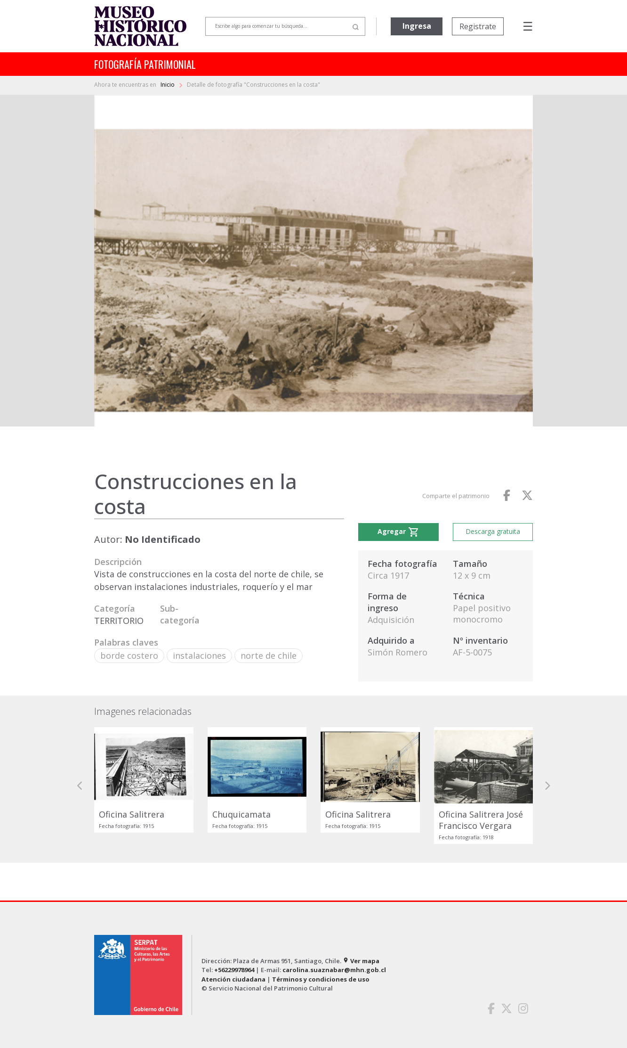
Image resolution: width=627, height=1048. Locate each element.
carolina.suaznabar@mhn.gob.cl (334, 970)
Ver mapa (361, 961)
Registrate (477, 26)
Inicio (168, 85)
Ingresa (416, 26)
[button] (80, 785)
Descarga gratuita (493, 531)
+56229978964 (234, 970)
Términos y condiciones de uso (321, 979)
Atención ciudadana (233, 979)
